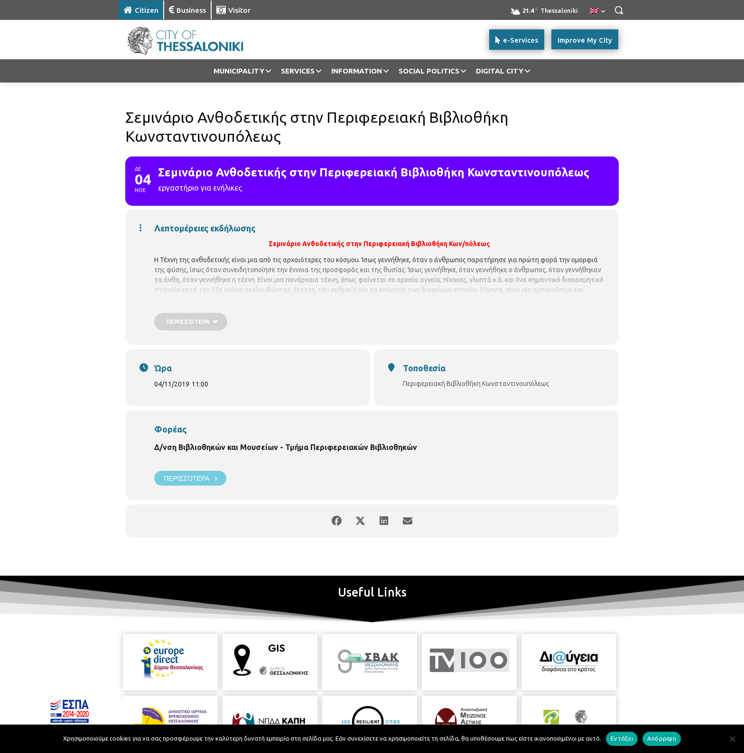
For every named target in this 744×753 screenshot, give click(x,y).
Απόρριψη (661, 738)
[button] (618, 10)
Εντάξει (622, 738)
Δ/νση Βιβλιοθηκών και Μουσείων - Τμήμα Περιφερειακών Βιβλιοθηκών (285, 447)
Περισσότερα (190, 478)
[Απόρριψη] (732, 739)
